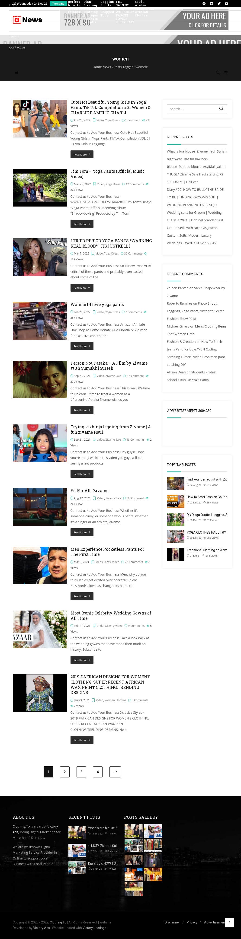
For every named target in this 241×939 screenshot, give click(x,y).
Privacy (192, 922)
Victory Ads (41, 928)
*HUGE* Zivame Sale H (104, 846)
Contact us (17, 47)
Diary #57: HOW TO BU (104, 863)
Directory (16, 15)
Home (14, 5)
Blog (12, 26)
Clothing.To (21, 826)
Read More (80, 740)
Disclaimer (172, 922)
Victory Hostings (94, 928)
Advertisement (215, 922)
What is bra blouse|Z (103, 828)
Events (14, 37)
